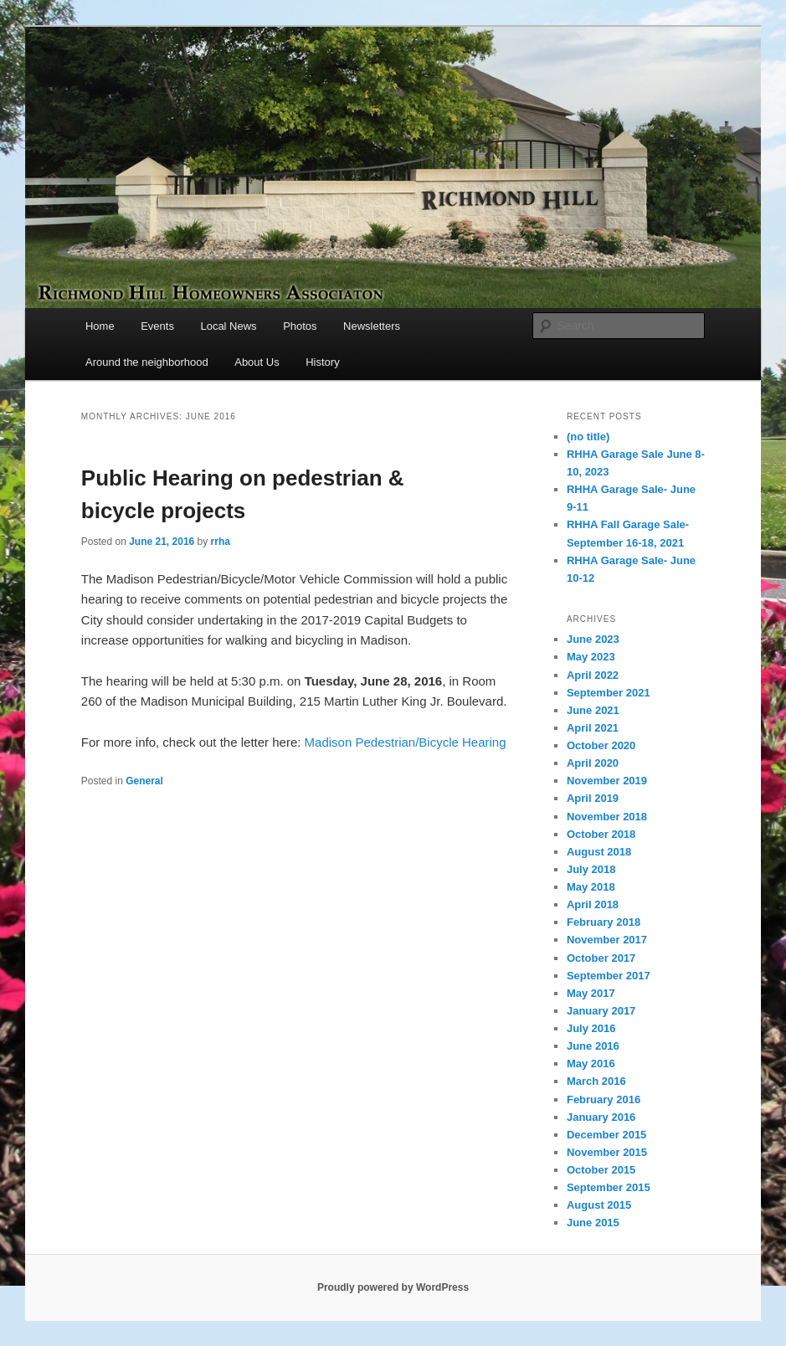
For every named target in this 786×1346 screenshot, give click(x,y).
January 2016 (601, 1117)
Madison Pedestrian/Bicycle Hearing (405, 742)
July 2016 (591, 1028)
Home (100, 326)
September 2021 (608, 692)
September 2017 (608, 975)
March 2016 (596, 1081)
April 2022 (593, 675)
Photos (299, 326)
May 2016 (591, 1063)
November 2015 (607, 1152)
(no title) (588, 436)
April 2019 (593, 798)
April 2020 (593, 763)
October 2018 (601, 834)
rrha (220, 541)
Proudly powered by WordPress (393, 1287)
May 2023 (591, 656)
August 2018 (599, 851)
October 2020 (601, 745)
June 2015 (593, 1222)
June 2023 (593, 639)
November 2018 (607, 816)
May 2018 (591, 887)
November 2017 (607, 939)
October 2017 (601, 958)
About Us (256, 362)
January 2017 (601, 1010)
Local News (228, 326)
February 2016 (603, 1099)
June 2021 (593, 710)
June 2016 (593, 1046)
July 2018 (591, 869)
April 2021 (593, 728)
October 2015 (601, 1170)
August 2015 (599, 1205)
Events (157, 326)
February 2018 (603, 922)
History (322, 362)
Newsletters (371, 326)
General (144, 781)
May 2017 (591, 993)
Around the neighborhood (146, 362)
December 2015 (606, 1134)
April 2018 (593, 904)
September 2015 (608, 1187)
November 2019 (607, 780)
